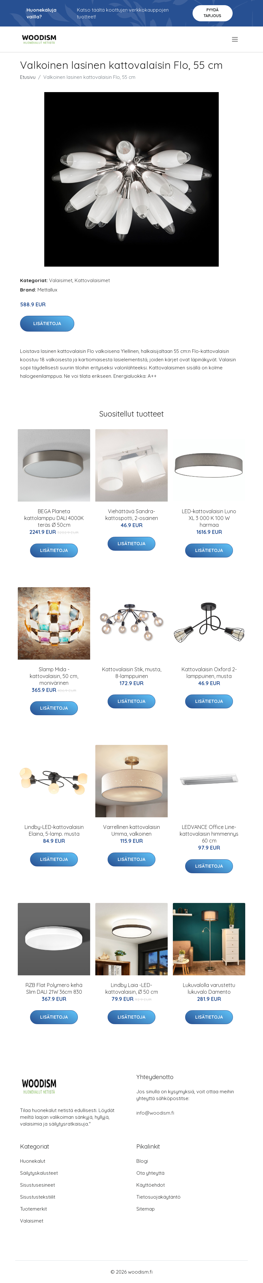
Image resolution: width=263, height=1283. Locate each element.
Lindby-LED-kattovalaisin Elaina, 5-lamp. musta (54, 830)
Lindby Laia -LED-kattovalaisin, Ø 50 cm (131, 988)
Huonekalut (32, 1161)
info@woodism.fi (155, 1113)
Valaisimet (60, 280)
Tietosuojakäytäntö (158, 1197)
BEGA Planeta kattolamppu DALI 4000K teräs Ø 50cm (54, 518)
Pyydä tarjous (212, 12)
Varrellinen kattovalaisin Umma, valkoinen (131, 830)
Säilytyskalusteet (39, 1173)
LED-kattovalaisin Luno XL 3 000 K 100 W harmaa (209, 518)
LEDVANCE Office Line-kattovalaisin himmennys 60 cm (209, 834)
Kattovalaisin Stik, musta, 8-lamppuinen (131, 672)
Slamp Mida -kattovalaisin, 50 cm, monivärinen (54, 676)
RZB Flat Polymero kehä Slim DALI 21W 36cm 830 (54, 988)
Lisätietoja (47, 323)
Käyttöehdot (150, 1185)
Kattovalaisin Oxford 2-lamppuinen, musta (209, 672)
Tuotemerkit (33, 1209)
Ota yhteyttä (150, 1173)
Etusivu (28, 77)
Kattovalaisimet (92, 280)
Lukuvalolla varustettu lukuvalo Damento (209, 988)
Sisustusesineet (37, 1185)
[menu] (235, 39)
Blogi (142, 1161)
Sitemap (145, 1209)
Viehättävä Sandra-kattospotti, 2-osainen (131, 514)
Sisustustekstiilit (37, 1197)
